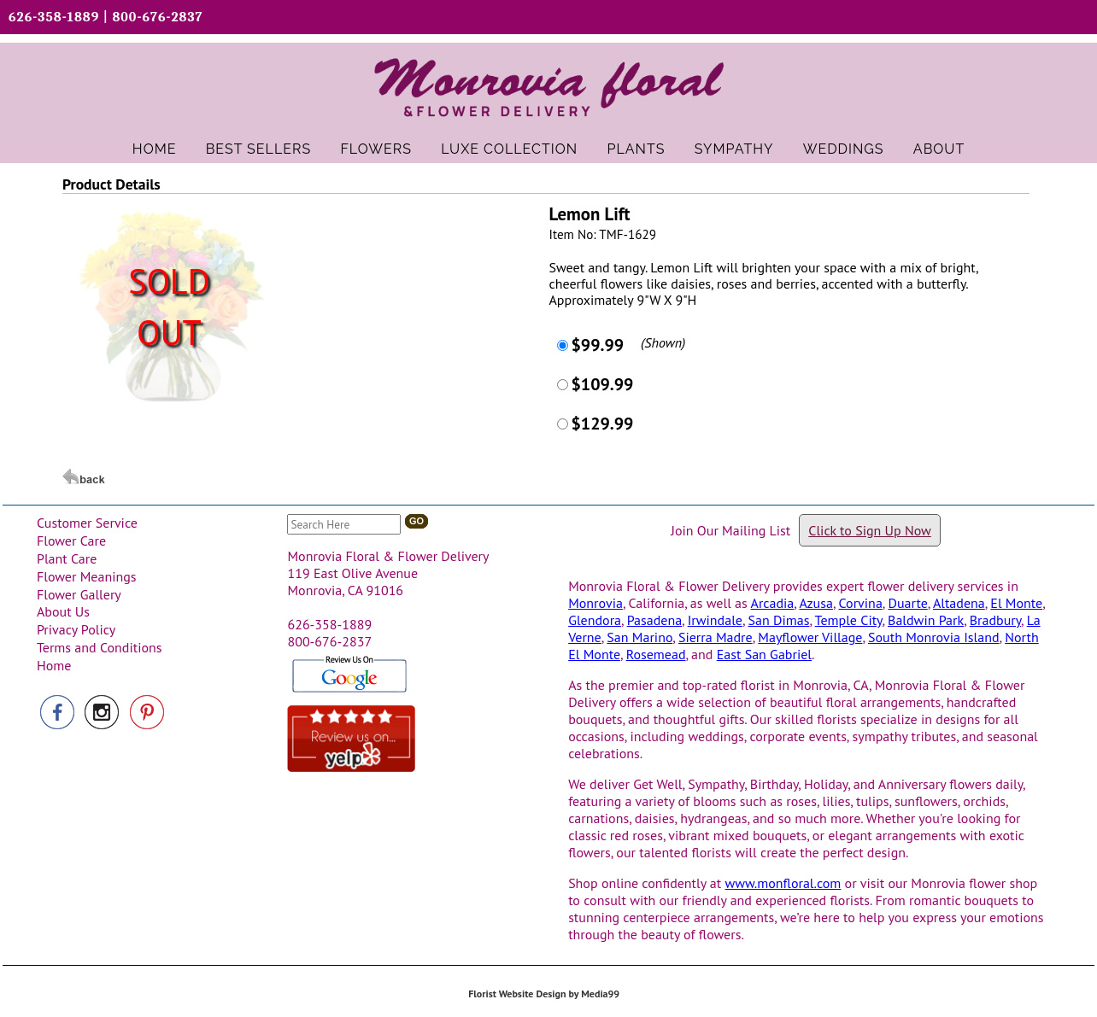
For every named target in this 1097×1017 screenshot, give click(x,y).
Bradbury (995, 619)
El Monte (1016, 602)
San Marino (639, 637)
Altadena (959, 602)
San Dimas (779, 619)
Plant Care (67, 558)
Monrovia (595, 602)
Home (54, 665)
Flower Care (71, 540)
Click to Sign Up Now (869, 530)
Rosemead (656, 654)
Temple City (849, 619)
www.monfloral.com (783, 882)
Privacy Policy (76, 629)
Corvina (861, 602)
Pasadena (654, 619)
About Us (63, 611)
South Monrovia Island (934, 637)
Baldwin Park (926, 619)
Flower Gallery (79, 594)
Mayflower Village (810, 637)
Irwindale (715, 619)
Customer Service (87, 522)
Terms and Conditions (99, 647)
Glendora (594, 619)
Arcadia (773, 602)
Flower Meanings (87, 576)
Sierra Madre (715, 637)
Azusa (815, 602)
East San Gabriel (764, 654)
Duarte (907, 602)
